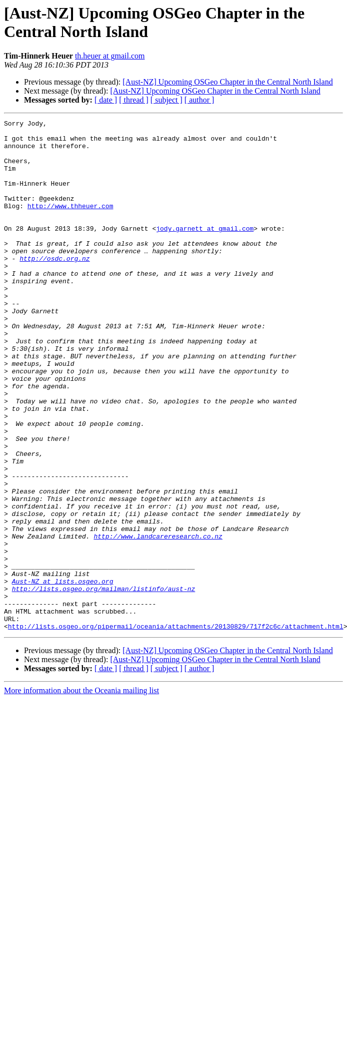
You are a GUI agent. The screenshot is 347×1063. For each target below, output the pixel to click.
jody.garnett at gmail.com (205, 250)
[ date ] (105, 100)
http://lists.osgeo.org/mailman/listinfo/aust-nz (104, 683)
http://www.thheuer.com (71, 223)
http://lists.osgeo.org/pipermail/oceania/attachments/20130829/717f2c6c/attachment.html (176, 728)
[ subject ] (166, 100)
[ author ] (199, 100)
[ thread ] (133, 100)
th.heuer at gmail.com (110, 56)
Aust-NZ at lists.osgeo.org (63, 674)
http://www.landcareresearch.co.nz (158, 620)
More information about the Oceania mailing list (81, 792)
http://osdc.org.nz (55, 286)
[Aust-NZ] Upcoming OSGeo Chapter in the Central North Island (227, 82)
